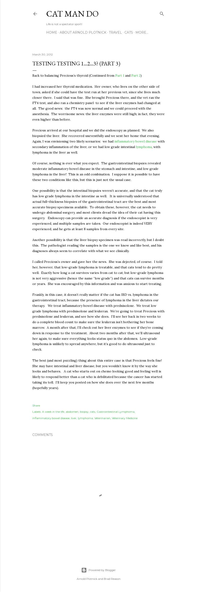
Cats (128, 32)
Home (51, 32)
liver (73, 418)
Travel (115, 32)
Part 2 (136, 75)
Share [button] (36, 405)
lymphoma (144, 147)
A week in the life (53, 411)
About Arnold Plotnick (83, 32)
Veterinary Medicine (125, 418)
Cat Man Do (72, 13)
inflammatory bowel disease (135, 141)
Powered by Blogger (98, 570)
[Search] (162, 12)
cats (92, 411)
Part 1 (119, 75)
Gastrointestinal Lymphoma (116, 411)
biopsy (84, 411)
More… (141, 32)
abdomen (72, 411)
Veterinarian (102, 418)
